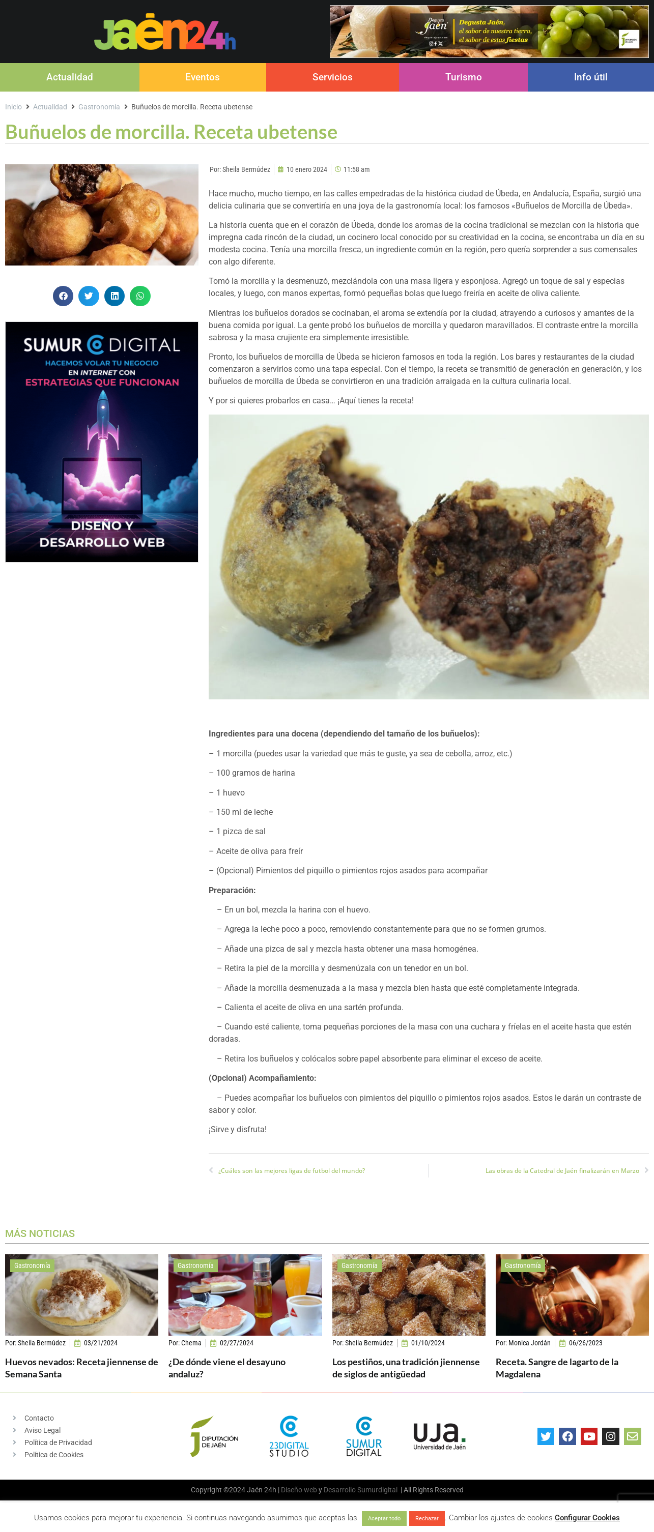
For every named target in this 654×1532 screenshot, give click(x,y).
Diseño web (299, 1490)
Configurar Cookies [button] (587, 1517)
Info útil (591, 77)
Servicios (332, 77)
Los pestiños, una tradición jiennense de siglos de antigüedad (406, 1367)
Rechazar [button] (427, 1518)
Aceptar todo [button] (384, 1518)
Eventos (202, 77)
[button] (63, 296)
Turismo (463, 77)
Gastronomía (99, 107)
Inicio (13, 107)
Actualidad (69, 77)
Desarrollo (340, 1490)
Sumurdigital (377, 1490)
